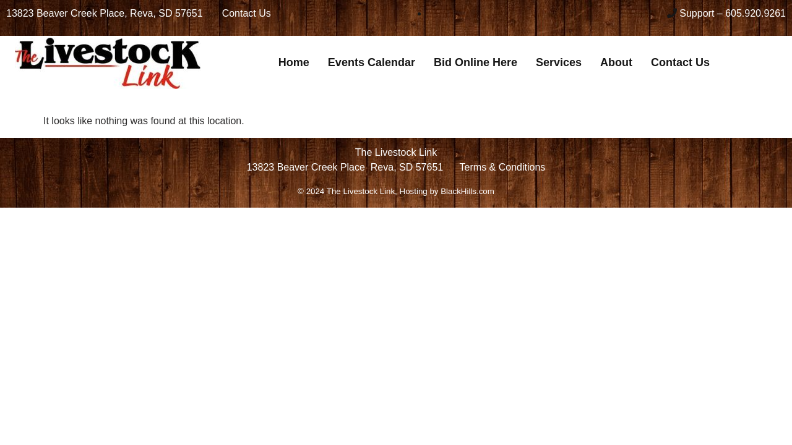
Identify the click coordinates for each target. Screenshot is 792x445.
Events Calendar (371, 62)
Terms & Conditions (503, 167)
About (616, 62)
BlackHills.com (467, 191)
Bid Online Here (475, 62)
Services (559, 62)
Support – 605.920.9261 (732, 13)
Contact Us (680, 62)
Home (293, 62)
